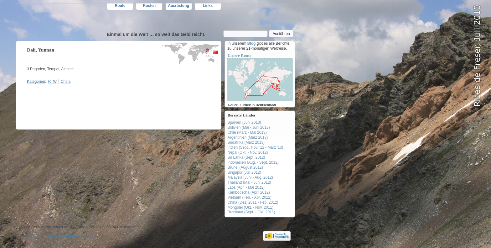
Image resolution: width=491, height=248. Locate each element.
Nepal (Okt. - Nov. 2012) (247, 152)
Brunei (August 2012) (245, 167)
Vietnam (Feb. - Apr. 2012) (249, 197)
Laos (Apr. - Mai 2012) (246, 187)
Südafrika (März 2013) (246, 142)
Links (208, 5)
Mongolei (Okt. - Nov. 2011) (250, 207)
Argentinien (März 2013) (247, 137)
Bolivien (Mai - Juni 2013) (248, 127)
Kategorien (36, 81)
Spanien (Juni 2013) (244, 122)
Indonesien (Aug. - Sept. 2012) (252, 162)
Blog (251, 43)
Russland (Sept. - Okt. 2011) (251, 212)
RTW (61, 22)
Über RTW (29, 236)
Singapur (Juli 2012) (244, 172)
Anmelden (90, 236)
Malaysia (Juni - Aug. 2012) (250, 177)
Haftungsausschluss (60, 236)
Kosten (149, 5)
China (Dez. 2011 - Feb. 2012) (252, 202)
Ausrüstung (178, 5)
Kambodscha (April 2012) (248, 192)
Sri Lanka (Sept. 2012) (246, 157)
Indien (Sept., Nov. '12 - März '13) (255, 147)
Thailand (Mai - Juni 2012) (249, 182)
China (65, 81)
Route (120, 5)
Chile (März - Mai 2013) (246, 132)
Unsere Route (239, 55)
